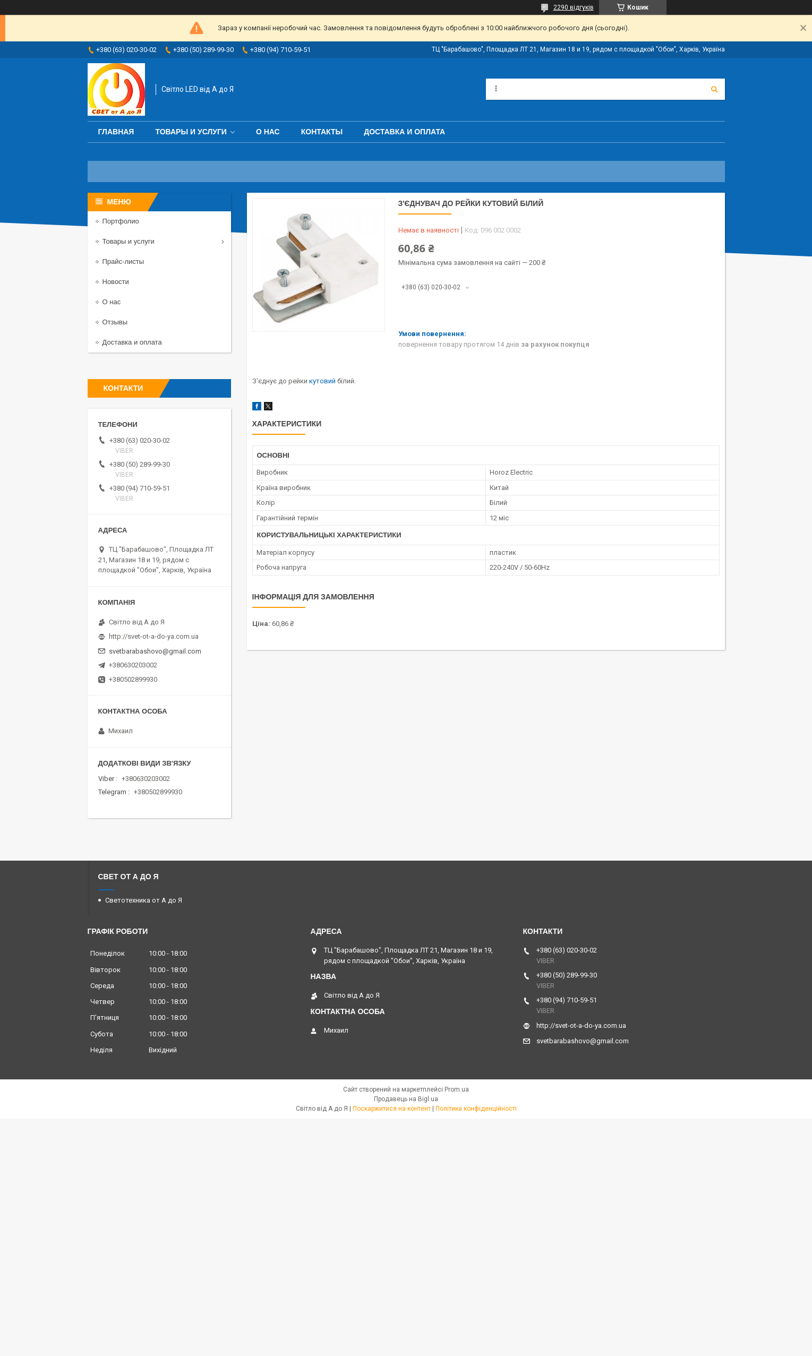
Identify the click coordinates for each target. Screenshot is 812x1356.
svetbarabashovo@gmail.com (155, 651)
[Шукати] (714, 89)
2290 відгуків (573, 7)
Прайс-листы (123, 261)
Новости (115, 282)
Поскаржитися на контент (392, 1108)
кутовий (322, 381)
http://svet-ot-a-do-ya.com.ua (154, 636)
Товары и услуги (191, 131)
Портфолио (120, 221)
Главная (116, 131)
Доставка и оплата (404, 131)
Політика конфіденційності (476, 1108)
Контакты (322, 131)
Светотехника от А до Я (143, 900)
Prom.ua (457, 1089)
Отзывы (115, 322)
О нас (268, 131)
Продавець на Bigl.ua (406, 1099)
